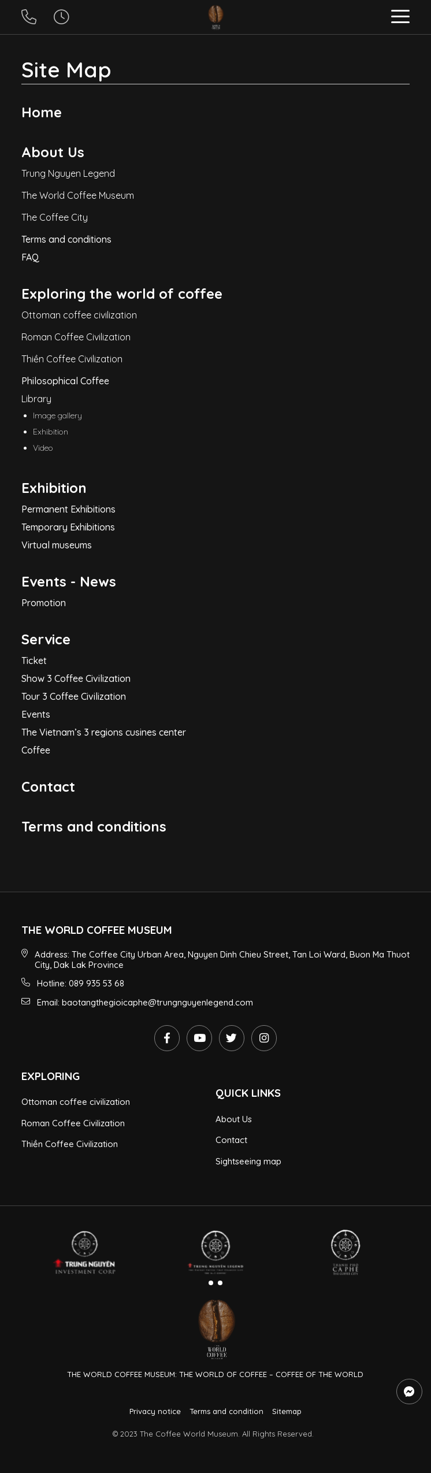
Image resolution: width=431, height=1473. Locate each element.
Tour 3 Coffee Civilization (73, 696)
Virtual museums (56, 545)
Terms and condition (226, 1411)
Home (41, 112)
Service (45, 639)
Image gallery (57, 415)
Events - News (68, 581)
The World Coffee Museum (77, 195)
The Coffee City (54, 217)
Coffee (35, 750)
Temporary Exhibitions (68, 527)
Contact (48, 786)
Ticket (34, 660)
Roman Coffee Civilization (76, 337)
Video (43, 448)
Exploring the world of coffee (121, 293)
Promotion (43, 603)
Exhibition (50, 431)
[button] (400, 18)
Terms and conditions (66, 239)
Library (36, 399)
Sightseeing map (248, 1161)
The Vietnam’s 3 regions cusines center (103, 732)
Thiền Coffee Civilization (71, 359)
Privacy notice (155, 1411)
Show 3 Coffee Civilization (76, 678)
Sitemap (287, 1411)
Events (35, 714)
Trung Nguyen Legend (68, 173)
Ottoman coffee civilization (79, 315)
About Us (52, 152)
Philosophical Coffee (65, 381)
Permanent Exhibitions (68, 509)
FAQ (30, 257)
